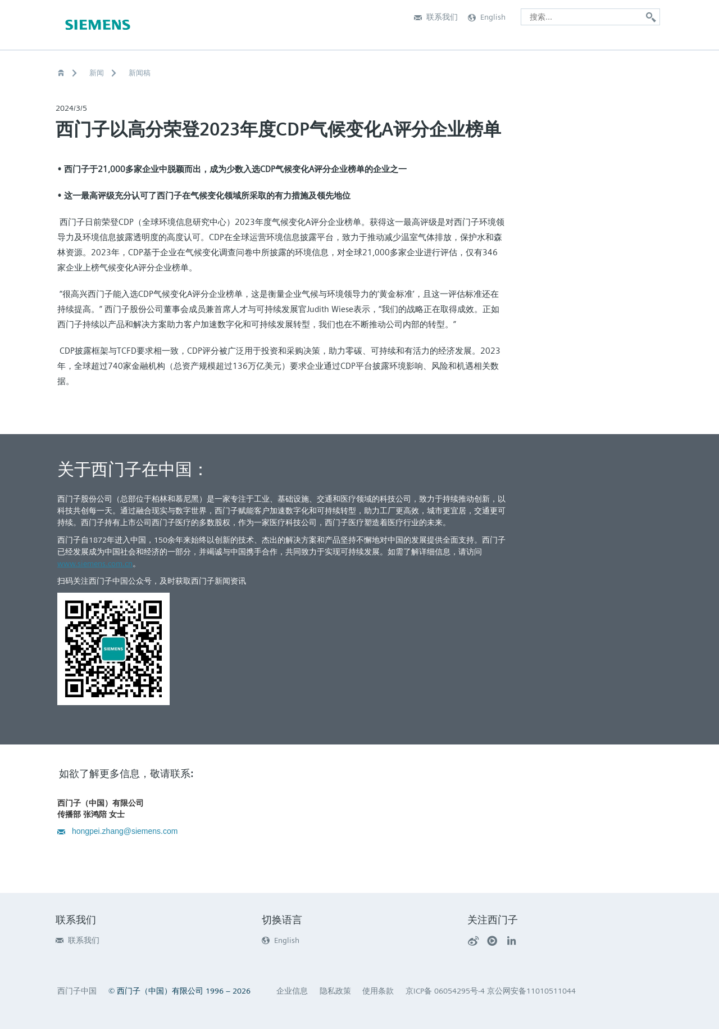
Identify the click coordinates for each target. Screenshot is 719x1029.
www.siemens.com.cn (95, 563)
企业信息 (292, 990)
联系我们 (77, 940)
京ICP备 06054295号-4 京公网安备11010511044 (491, 990)
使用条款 (378, 990)
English (280, 940)
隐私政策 (335, 990)
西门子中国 (77, 990)
